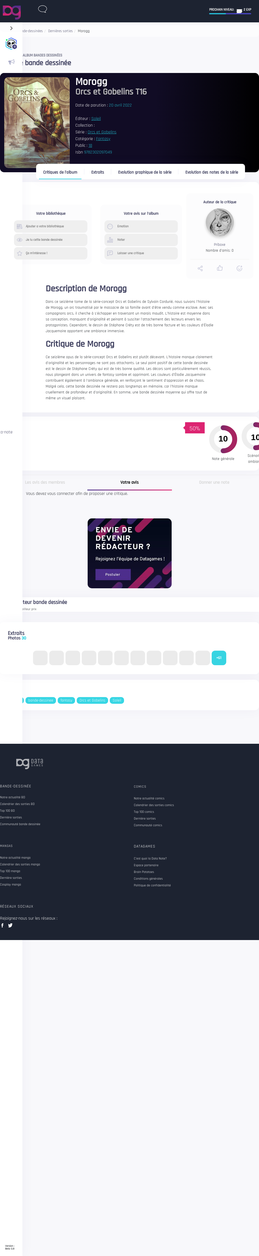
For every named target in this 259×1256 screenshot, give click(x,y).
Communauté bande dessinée (20, 824)
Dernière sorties (11, 817)
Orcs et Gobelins (102, 132)
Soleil (96, 119)
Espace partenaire (146, 865)
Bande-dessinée (15, 786)
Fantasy (103, 139)
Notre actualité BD (12, 797)
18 (90, 145)
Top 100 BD (7, 811)
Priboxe (219, 244)
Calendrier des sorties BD (17, 804)
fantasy (66, 700)
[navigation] (11, 27)
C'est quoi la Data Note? (150, 858)
